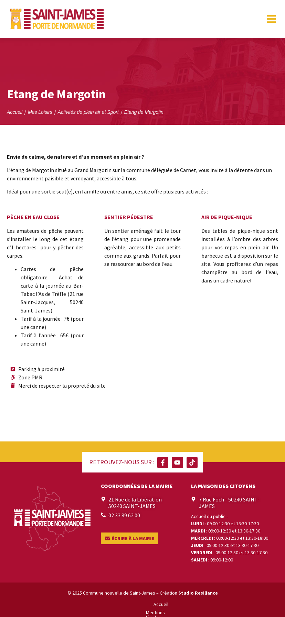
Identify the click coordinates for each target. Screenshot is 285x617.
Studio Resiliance (198, 593)
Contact (206, 604)
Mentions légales (110, 604)
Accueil (78, 604)
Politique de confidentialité (163, 604)
